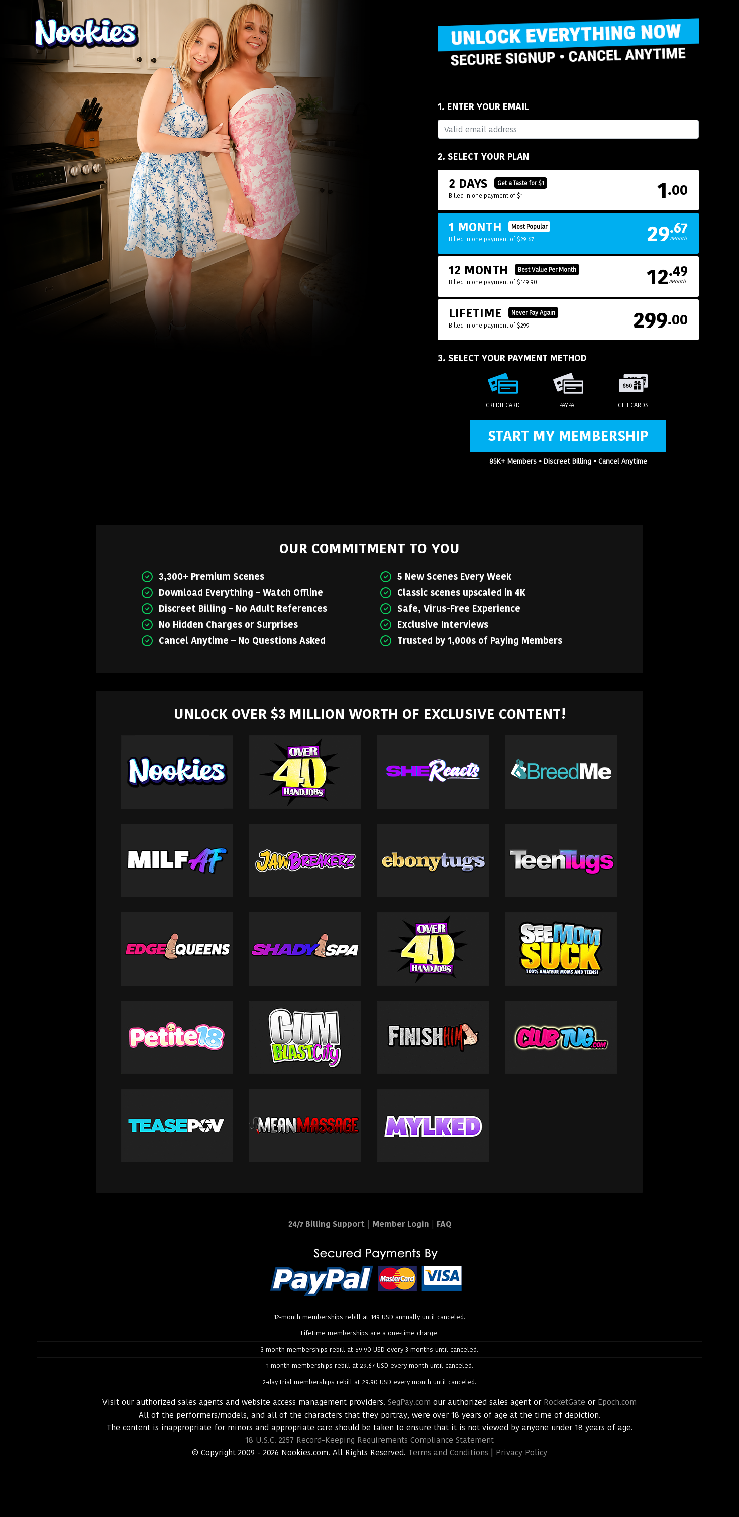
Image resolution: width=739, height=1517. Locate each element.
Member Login (400, 1224)
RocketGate (564, 1402)
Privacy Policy (521, 1452)
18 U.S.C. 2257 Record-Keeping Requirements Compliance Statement (369, 1440)
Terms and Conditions (448, 1452)
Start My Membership (568, 436)
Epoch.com (617, 1402)
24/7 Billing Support (326, 1224)
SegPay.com (409, 1402)
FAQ (444, 1224)
